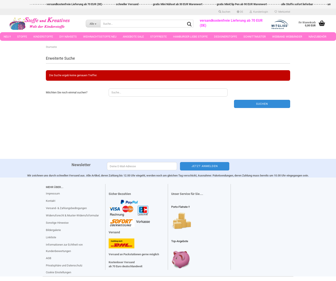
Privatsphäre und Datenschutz (64, 265)
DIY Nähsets (68, 36)
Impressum (53, 193)
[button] (240, 12)
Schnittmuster (254, 36)
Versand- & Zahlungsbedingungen (66, 208)
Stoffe (22, 36)
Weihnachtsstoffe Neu (99, 36)
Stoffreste (158, 36)
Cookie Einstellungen (58, 272)
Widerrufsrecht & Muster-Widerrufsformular (72, 215)
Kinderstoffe (43, 36)
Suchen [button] (224, 11)
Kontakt (50, 200)
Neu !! (7, 36)
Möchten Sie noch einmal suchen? (66, 92)
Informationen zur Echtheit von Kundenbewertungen (64, 248)
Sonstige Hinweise (57, 222)
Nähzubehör (317, 36)
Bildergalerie (53, 230)
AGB (48, 258)
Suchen (262, 103)
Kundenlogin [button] (259, 11)
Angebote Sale (133, 36)
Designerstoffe (225, 36)
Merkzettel (282, 11)
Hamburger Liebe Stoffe (190, 36)
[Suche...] (93, 23)
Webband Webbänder (287, 36)
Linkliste (51, 237)
